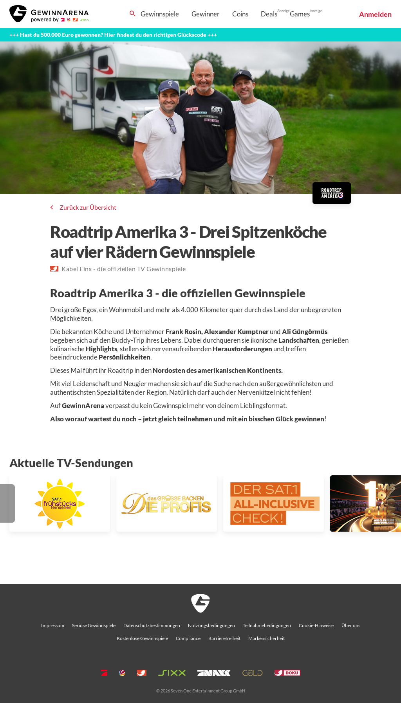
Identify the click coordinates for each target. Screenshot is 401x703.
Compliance (188, 638)
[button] (7, 503)
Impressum (52, 625)
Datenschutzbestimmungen (151, 625)
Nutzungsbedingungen (211, 625)
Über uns (350, 625)
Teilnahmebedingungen (267, 625)
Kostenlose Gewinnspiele (142, 638)
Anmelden (375, 14)
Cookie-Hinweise (316, 625)
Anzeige (283, 11)
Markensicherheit (266, 638)
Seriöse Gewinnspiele (94, 625)
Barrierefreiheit (224, 638)
